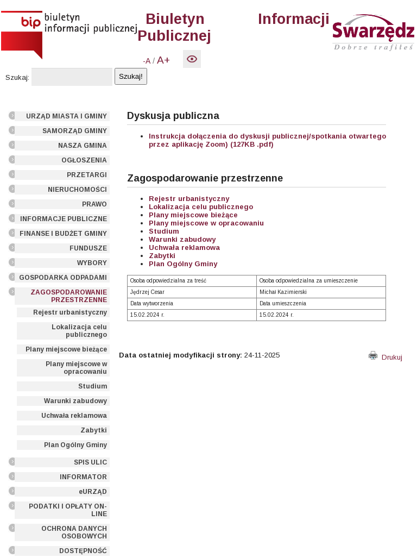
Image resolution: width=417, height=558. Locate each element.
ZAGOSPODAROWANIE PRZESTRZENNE (68, 296)
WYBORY (92, 263)
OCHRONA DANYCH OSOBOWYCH (74, 532)
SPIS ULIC (90, 462)
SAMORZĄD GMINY (74, 131)
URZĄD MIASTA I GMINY (66, 116)
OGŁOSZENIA (84, 160)
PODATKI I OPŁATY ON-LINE (68, 510)
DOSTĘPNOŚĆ (83, 551)
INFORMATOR (83, 477)
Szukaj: (17, 77)
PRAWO (94, 204)
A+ (163, 60)
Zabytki (93, 430)
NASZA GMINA (82, 145)
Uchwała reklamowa (74, 415)
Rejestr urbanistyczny (70, 312)
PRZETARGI (87, 175)
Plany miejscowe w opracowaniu (76, 367)
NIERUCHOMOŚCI (77, 189)
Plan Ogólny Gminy (75, 445)
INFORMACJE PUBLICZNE (63, 219)
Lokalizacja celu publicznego (79, 330)
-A (146, 61)
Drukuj (385, 357)
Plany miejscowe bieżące (66, 349)
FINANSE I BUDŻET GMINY (63, 233)
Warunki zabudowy (75, 401)
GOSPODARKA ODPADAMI (63, 277)
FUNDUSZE (88, 248)
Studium (92, 386)
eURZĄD (93, 492)
